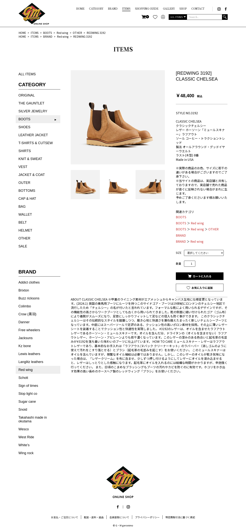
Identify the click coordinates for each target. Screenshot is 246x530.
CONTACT (197, 8)
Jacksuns (26, 338)
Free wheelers (29, 330)
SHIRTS (25, 151)
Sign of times (28, 386)
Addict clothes (29, 282)
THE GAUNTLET (31, 103)
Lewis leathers (29, 354)
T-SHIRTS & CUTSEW (36, 143)
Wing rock (26, 453)
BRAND (113, 8)
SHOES (24, 127)
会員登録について (119, 517)
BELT (23, 222)
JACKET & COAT (32, 175)
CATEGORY (96, 8)
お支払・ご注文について (64, 517)
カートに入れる (201, 276)
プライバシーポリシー (147, 517)
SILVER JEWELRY (33, 111)
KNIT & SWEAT (30, 159)
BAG (22, 206)
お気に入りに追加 (202, 288)
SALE (23, 246)
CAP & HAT (27, 198)
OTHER (24, 238)
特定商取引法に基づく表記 (180, 517)
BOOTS (24, 119)
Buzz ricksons (29, 298)
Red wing (26, 370)
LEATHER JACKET (33, 135)
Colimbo (25, 306)
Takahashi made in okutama (33, 419)
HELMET (25, 230)
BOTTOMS (27, 191)
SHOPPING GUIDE (146, 8)
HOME (80, 8)
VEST (23, 167)
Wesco (24, 429)
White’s (24, 445)
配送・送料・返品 (94, 517)
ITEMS (126, 8)
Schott (23, 378)
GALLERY (169, 8)
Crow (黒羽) (27, 314)
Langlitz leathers (31, 362)
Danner (24, 322)
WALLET (25, 214)
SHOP (183, 8)
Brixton (24, 290)
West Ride (26, 437)
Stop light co (28, 394)
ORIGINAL (27, 95)
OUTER (24, 183)
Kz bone (25, 346)
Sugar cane (27, 401)
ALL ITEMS (27, 74)
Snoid (23, 409)
